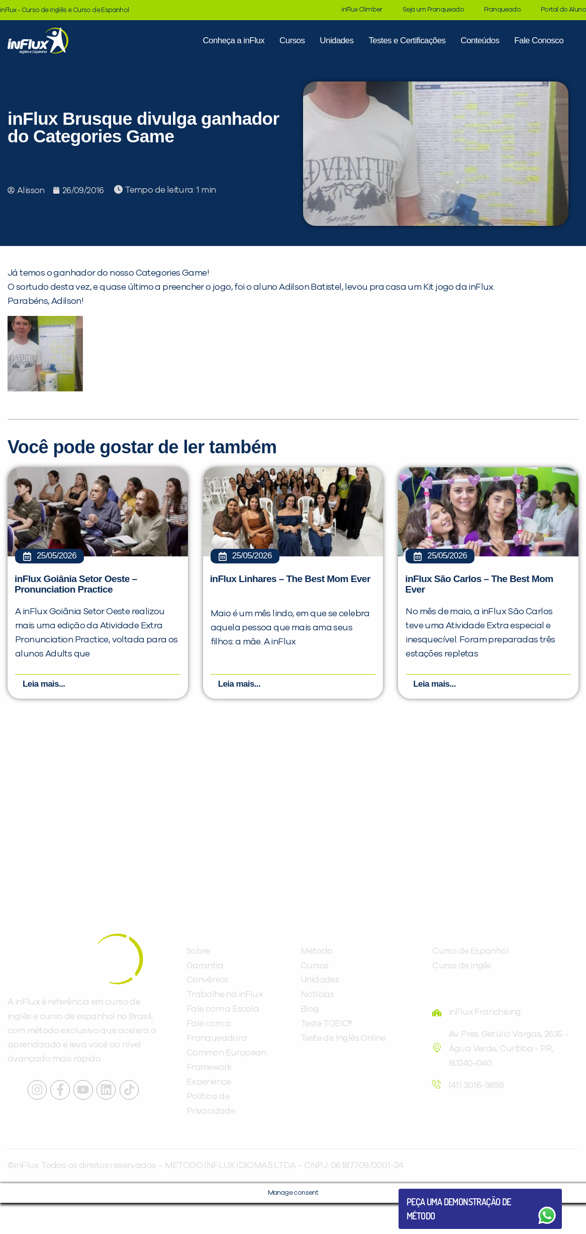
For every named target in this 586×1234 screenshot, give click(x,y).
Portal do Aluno (563, 10)
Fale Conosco (538, 40)
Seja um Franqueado (433, 10)
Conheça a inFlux (233, 40)
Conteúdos (479, 40)
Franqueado (502, 10)
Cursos (292, 40)
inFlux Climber (361, 10)
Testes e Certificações (406, 40)
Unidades (336, 40)
